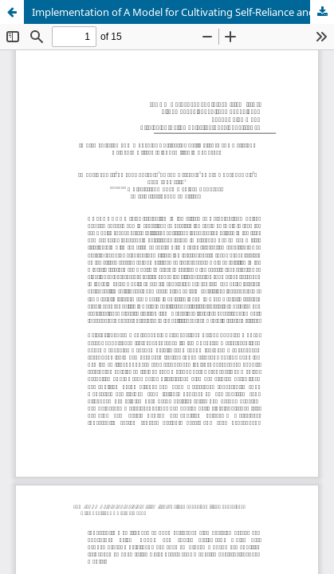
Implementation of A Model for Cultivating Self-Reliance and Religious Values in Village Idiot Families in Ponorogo (183, 12)
